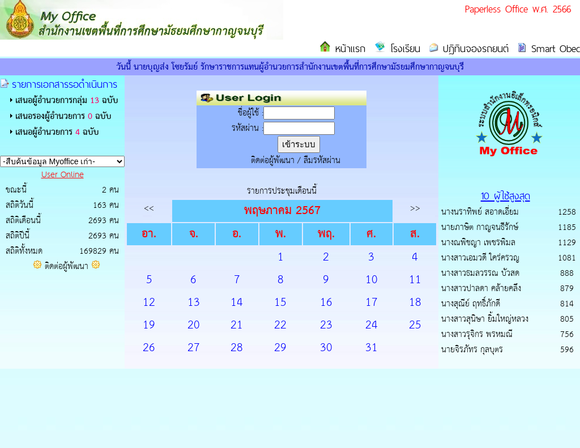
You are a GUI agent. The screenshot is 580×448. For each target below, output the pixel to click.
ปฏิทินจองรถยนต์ (473, 48)
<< (149, 208)
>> (415, 208)
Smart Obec (553, 48)
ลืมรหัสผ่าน (322, 160)
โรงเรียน (403, 48)
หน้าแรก (348, 48)
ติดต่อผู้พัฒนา (66, 266)
